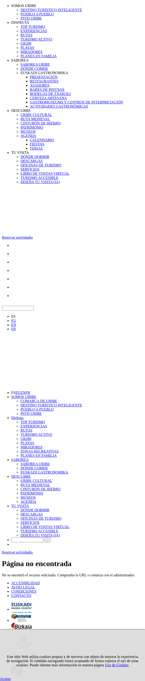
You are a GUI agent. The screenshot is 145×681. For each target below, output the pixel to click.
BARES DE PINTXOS (47, 90)
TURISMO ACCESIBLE (39, 178)
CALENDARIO (42, 140)
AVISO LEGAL (23, 587)
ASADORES (39, 85)
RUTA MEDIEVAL (35, 119)
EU (13, 321)
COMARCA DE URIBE (39, 401)
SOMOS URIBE (23, 6)
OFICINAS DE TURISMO (41, 165)
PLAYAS (27, 48)
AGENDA (28, 136)
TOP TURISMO (33, 27)
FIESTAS (37, 144)
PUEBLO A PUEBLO (37, 14)
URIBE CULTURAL (36, 115)
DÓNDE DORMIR (35, 157)
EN (13, 325)
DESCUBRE (21, 111)
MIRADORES (31, 52)
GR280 (26, 43)
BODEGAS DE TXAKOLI (50, 94)
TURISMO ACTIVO (36, 39)
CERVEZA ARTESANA (48, 98)
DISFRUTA (20, 22)
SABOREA (20, 60)
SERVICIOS (30, 169)
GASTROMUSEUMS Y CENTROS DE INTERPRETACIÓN (76, 102)
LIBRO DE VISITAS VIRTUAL (45, 173)
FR (13, 329)
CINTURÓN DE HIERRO (41, 123)
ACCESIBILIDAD (25, 583)
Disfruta (17, 418)
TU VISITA (20, 153)
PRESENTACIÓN (44, 77)
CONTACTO (21, 596)
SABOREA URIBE (35, 64)
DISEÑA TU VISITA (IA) (40, 182)
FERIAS (36, 148)
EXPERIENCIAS (34, 31)
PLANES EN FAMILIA (39, 56)
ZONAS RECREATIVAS (40, 451)
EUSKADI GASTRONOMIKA (44, 73)
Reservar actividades (17, 237)
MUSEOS (28, 132)
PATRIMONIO (32, 127)
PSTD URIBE (31, 18)
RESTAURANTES (44, 81)
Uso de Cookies (116, 665)
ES (13, 316)
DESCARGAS (32, 161)
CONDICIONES (23, 591)
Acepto (5, 679)
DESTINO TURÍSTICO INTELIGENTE (51, 10)
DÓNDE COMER (34, 69)
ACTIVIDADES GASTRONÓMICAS (59, 106)
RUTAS (26, 35)
